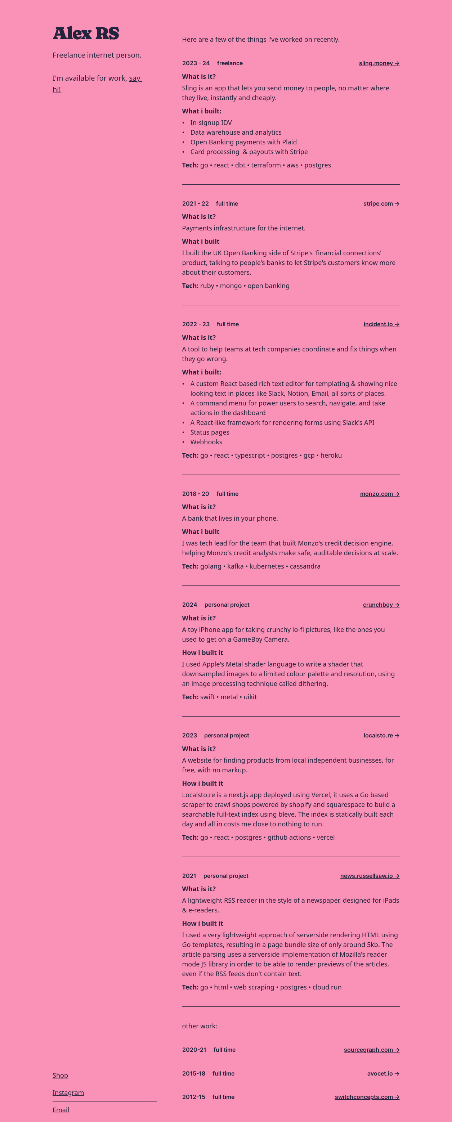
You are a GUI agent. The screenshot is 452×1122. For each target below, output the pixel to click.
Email (61, 1109)
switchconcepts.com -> (367, 1096)
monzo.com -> (380, 493)
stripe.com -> (381, 203)
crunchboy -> (381, 604)
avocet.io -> (383, 1073)
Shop (60, 1075)
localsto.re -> (382, 735)
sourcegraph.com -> (372, 1049)
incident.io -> (382, 324)
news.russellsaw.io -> (370, 875)
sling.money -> (379, 63)
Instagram (68, 1092)
